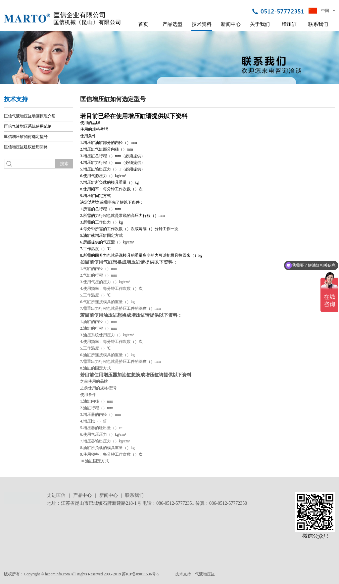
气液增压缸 (205, 574)
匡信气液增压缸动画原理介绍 (30, 116)
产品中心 (82, 495)
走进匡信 (56, 495)
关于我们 (260, 24)
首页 (143, 24)
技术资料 (202, 24)
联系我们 (318, 24)
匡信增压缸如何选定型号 (26, 136)
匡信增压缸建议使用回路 (26, 147)
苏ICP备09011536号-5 (140, 574)
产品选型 (172, 24)
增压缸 (289, 24)
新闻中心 (231, 24)
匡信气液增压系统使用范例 (28, 126)
